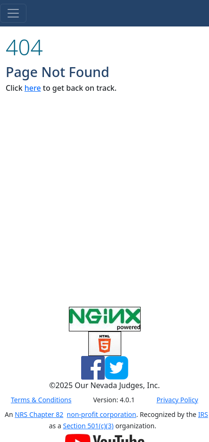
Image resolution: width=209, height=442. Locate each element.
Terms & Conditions (41, 399)
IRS (203, 414)
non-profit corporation (101, 414)
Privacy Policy (177, 399)
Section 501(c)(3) (88, 425)
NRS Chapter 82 (39, 414)
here (33, 88)
